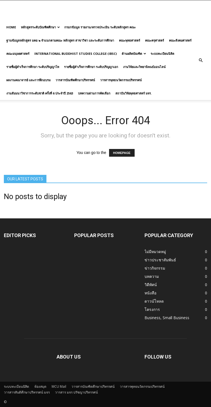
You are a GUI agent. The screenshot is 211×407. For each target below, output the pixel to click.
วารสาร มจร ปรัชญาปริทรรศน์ (76, 392)
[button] (200, 60)
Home (11, 27)
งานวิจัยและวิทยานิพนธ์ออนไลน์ (144, 67)
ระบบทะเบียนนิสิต (162, 53)
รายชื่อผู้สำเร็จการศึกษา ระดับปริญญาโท (32, 67)
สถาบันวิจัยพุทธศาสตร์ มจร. (133, 93)
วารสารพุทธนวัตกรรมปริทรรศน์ (121, 80)
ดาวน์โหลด (154, 301)
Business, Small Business (167, 317)
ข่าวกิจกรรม (155, 268)
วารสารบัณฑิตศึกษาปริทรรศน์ (75, 80)
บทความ (152, 276)
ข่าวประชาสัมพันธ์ (160, 259)
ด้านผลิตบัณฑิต (134, 53)
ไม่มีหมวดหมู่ (155, 251)
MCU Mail (59, 386)
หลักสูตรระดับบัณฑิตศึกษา (40, 27)
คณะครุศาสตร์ (154, 40)
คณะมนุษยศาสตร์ (17, 53)
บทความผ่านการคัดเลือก (94, 93)
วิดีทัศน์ (151, 284)
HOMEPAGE (122, 152)
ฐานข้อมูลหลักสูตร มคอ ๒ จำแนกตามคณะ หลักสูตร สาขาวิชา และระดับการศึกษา (60, 40)
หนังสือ (150, 292)
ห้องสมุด (40, 386)
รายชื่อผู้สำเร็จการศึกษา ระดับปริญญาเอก (91, 67)
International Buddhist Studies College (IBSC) (75, 53)
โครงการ (152, 309)
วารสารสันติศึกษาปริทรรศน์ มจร (27, 392)
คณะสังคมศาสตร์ (180, 40)
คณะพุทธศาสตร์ (129, 40)
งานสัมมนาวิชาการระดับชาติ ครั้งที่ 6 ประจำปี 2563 (39, 93)
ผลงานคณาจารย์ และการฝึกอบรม (28, 80)
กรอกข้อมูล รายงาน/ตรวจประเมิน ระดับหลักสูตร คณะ (100, 27)
